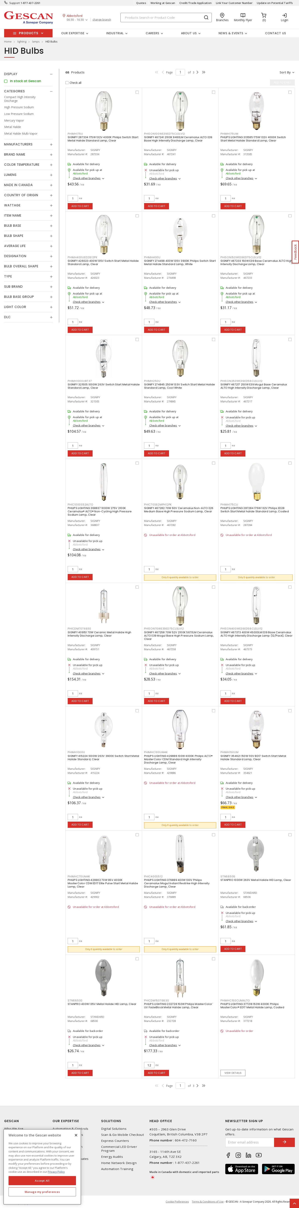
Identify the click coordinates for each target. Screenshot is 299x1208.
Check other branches (86, 178)
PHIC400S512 (153, 876)
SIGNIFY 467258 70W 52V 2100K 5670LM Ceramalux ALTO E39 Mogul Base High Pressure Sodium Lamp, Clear (179, 636)
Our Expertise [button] (73, 33)
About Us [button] (189, 33)
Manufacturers (18, 144)
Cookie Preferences (177, 1202)
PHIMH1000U (76, 752)
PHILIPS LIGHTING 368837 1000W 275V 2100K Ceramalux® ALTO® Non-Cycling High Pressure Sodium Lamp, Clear (100, 511)
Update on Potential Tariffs (275, 3)
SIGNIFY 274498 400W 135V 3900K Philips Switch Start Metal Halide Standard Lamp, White (180, 262)
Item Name (12, 215)
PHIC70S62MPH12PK (158, 504)
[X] (76, 1135)
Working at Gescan (163, 3)
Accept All (42, 1180)
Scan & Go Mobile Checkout (122, 1135)
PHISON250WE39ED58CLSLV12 (242, 381)
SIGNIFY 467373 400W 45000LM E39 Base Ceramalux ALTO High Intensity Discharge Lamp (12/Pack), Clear (257, 634)
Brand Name (14, 154)
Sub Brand (13, 286)
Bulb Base (12, 225)
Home (8, 41)
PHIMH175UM (229, 133)
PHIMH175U (75, 133)
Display (10, 74)
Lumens (10, 175)
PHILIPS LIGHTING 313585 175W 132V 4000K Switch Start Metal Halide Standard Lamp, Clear (253, 138)
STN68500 (75, 1000)
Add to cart (80, 206)
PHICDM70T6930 (79, 628)
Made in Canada (18, 185)
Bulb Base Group (19, 297)
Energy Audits (112, 1157)
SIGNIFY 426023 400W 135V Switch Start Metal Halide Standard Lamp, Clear (103, 262)
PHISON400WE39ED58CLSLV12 (242, 628)
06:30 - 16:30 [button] (75, 20)
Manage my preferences (42, 1192)
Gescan (11, 1121)
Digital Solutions (113, 1129)
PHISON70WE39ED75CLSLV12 (164, 628)
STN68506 (228, 876)
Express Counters (115, 1141)
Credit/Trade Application (195, 3)
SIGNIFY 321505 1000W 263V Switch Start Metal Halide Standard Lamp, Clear (104, 386)
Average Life (15, 246)
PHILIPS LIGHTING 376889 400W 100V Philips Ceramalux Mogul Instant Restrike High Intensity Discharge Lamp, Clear (177, 883)
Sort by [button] (285, 72)
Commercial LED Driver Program (119, 1149)
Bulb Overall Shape (21, 266)
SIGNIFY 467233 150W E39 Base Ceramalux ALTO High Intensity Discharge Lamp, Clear (256, 262)
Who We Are (13, 1129)
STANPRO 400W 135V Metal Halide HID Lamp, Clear (102, 1004)
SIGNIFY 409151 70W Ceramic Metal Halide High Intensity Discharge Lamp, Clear (99, 634)
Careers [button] (152, 33)
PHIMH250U (152, 381)
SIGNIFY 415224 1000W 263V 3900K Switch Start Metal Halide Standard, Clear (103, 757)
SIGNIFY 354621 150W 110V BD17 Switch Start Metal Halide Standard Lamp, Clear (253, 757)
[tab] (28, 74)
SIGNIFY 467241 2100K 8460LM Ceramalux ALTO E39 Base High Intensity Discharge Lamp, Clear (178, 138)
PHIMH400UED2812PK (82, 257)
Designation (15, 256)
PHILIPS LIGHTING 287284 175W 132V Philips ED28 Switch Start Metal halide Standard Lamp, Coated (255, 509)
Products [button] (28, 33)
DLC (7, 317)
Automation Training (117, 1169)
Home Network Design (119, 1163)
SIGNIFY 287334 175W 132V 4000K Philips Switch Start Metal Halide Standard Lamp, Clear (103, 138)
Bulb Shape (13, 236)
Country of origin (21, 195)
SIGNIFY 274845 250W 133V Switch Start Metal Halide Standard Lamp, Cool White (179, 386)
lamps (36, 41)
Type (8, 276)
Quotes (141, 3)
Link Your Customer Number (234, 3)
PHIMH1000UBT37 (80, 381)
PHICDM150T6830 (156, 1000)
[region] (42, 1167)
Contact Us (275, 33)
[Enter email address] (249, 1142)
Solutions (111, 1121)
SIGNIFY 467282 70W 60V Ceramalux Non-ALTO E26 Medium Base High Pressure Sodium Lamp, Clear (178, 509)
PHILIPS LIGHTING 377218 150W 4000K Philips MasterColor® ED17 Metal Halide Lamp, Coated (252, 1005)
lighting (21, 41)
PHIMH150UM (230, 752)
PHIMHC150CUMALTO (235, 1000)
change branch (102, 19)
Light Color (15, 307)
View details (233, 1073)
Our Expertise (66, 1121)
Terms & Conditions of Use (208, 1201)
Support (14, 3)
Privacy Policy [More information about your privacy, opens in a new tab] (56, 1172)
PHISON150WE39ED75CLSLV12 (241, 257)
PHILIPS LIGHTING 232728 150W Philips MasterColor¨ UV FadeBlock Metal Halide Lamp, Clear (178, 1005)
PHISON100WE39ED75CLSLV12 (164, 133)
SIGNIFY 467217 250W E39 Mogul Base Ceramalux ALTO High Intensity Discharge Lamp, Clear (254, 386)
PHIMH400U (152, 257)
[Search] (166, 17)
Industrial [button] (115, 33)
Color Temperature (21, 164)
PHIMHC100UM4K (156, 752)
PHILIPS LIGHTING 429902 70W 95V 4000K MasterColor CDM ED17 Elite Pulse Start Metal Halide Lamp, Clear (103, 883)
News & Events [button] (231, 33)
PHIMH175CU (229, 504)
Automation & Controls (70, 1129)
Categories (14, 91)
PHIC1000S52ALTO (80, 504)
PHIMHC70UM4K (79, 876)
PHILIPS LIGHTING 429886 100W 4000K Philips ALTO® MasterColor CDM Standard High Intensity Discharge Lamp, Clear (178, 759)
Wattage (12, 205)
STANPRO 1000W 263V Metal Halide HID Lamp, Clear (256, 880)
